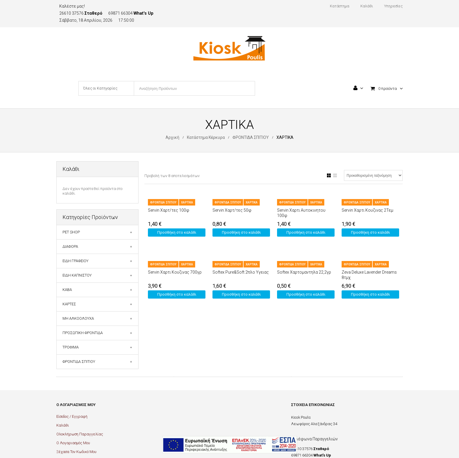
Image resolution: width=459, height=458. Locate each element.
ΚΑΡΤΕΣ (69, 304)
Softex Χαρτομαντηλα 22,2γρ (304, 272)
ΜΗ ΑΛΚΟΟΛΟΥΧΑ (78, 318)
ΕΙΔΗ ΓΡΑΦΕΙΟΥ (75, 261)
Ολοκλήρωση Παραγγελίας (79, 434)
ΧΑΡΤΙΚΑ (187, 202)
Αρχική (172, 137)
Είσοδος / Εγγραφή (71, 416)
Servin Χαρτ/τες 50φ (232, 210)
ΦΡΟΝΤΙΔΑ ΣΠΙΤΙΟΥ (250, 137)
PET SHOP (71, 232)
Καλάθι (62, 425)
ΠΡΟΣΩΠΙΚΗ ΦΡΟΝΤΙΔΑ (83, 333)
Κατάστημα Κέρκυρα (206, 137)
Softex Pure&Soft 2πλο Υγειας (240, 272)
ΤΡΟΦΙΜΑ (71, 347)
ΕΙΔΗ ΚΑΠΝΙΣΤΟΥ (77, 275)
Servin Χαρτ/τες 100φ (168, 210)
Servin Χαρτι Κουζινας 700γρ (175, 272)
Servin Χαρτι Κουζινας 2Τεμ (367, 210)
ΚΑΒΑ (67, 289)
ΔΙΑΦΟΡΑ (70, 246)
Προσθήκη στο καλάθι (176, 232)
